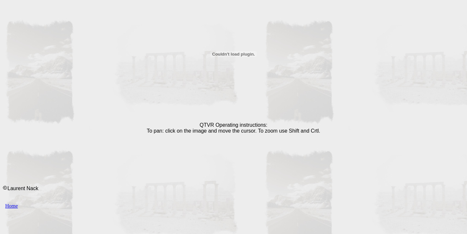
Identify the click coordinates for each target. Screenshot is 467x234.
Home (11, 206)
